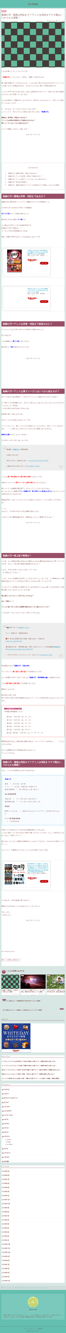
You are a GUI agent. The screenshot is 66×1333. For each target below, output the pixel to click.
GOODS (7, 1107)
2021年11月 (6, 1200)
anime (4, 11)
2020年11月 (6, 1248)
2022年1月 (5, 1195)
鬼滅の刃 (16, 960)
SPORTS (7, 1153)
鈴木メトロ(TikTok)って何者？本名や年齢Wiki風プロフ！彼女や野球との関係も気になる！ (31, 1070)
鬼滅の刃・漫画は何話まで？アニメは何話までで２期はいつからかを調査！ (34, 185)
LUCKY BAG (8, 1115)
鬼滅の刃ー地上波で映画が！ (18, 182)
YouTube (9, 1144)
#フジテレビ (10, 649)
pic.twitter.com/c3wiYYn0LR (38, 460)
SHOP (6, 1149)
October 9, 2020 (33, 466)
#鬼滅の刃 (16, 449)
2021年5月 (5, 1224)
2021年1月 (5, 1240)
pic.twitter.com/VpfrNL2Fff (23, 649)
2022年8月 (6, 1175)
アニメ (4, 960)
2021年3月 (5, 1232)
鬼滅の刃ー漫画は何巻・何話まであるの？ (22, 173)
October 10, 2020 (46, 655)
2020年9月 (6, 1256)
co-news (33, 4)
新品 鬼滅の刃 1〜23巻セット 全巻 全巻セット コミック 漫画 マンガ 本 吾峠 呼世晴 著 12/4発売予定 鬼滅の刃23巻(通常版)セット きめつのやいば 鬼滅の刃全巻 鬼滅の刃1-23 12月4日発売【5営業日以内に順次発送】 (38, 867)
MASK (6, 1119)
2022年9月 (6, 1171)
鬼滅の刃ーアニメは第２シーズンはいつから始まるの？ (27, 179)
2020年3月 (6, 1277)
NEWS (6, 1132)
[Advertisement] (33, 149)
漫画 (10, 960)
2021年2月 (5, 1236)
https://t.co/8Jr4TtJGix (14, 641)
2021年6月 (5, 1220)
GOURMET (8, 1111)
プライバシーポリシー (29, 1328)
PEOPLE (7, 1136)
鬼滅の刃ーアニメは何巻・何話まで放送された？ (25, 176)
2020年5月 (6, 1268)
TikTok (8, 1139)
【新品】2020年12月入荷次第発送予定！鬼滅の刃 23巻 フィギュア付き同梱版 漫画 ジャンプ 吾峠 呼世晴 (37, 252)
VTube (8, 1142)
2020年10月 (6, 1252)
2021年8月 (5, 1212)
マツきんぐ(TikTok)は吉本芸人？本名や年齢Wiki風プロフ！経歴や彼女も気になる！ (29, 1061)
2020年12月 (6, 1244)
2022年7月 (5, 1179)
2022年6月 (5, 1183)
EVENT (6, 1102)
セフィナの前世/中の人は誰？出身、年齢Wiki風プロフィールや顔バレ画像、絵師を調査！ (31, 1078)
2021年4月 (5, 1228)
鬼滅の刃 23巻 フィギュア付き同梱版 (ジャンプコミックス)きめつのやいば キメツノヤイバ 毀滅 (38, 290)
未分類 (6, 1161)
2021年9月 (5, 1208)
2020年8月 (6, 1260)
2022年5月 (5, 1187)
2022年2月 (5, 1191)
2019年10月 (6, 1281)
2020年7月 (6, 1264)
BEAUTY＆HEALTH (10, 1098)
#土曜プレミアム (23, 627)
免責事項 (40, 1328)
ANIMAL (7, 1089)
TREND (6, 1157)
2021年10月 (6, 1204)
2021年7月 (5, 1216)
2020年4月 (6, 1273)
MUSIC (6, 1128)
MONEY (7, 1124)
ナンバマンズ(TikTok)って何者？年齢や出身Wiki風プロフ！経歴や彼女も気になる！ (29, 1065)
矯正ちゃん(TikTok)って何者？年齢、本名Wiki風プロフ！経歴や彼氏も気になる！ (28, 1074)
